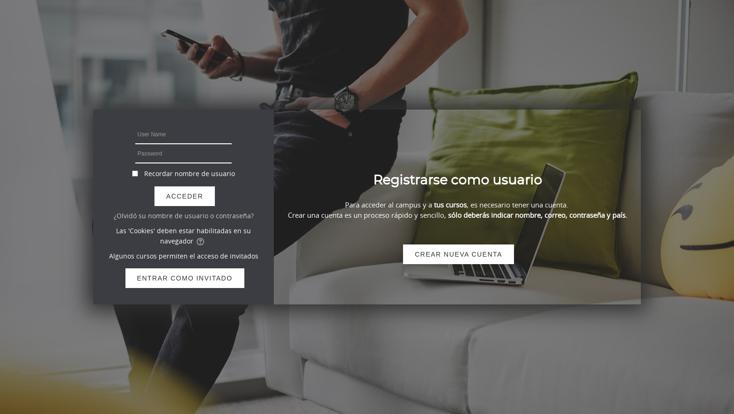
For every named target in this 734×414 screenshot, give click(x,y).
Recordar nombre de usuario (189, 173)
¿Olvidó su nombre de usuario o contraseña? (184, 215)
